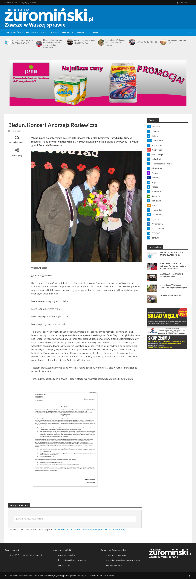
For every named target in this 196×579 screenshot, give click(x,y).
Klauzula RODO (10, 2)
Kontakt (95, 32)
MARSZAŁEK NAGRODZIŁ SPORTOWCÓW (84, 42)
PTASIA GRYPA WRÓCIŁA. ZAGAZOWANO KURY (23, 42)
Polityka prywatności (27, 2)
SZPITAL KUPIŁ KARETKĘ (147, 42)
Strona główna (14, 32)
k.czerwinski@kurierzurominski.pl (73, 564)
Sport (44, 32)
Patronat (81, 32)
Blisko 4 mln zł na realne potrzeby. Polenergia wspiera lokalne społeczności (52, 43)
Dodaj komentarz (17, 142)
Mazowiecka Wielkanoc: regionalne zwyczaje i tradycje (115, 42)
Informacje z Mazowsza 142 (177, 42)
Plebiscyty (67, 32)
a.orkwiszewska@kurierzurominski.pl (123, 564)
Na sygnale (32, 32)
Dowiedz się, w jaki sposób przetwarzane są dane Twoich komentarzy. (89, 529)
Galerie (55, 32)
